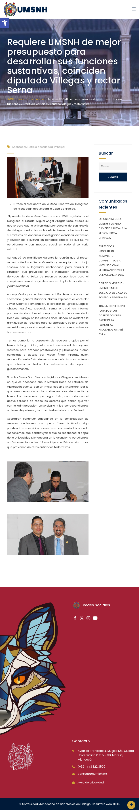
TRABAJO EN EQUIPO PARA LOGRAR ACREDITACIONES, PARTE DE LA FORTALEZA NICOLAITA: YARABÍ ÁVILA (112, 320)
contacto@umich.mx (93, 774)
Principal (59, 147)
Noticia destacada (40, 147)
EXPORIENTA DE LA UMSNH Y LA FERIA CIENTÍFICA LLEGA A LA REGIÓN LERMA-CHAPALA (113, 228)
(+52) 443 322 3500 (91, 767)
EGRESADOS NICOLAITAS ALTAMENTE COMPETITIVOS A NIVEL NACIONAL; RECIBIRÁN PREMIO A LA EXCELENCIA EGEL (111, 260)
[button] (4, 23)
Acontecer (19, 147)
